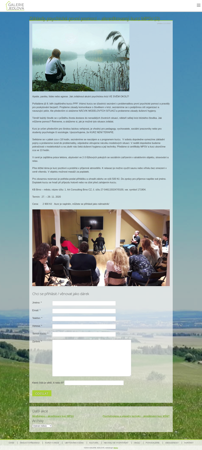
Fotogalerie (153, 443)
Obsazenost (172, 443)
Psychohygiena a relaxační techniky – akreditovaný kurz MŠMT (136, 416)
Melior (116, 448)
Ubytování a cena (74, 443)
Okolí (137, 443)
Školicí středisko (29, 443)
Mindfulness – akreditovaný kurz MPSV (53, 416)
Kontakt (188, 443)
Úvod (11, 443)
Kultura (93, 443)
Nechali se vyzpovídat (116, 443)
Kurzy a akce (52, 443)
